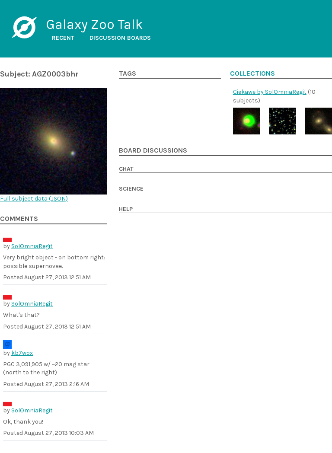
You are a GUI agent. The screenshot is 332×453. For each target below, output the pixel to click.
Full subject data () (34, 198)
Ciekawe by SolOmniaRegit (269, 92)
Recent (63, 37)
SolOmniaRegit (32, 246)
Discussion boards (120, 37)
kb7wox (22, 353)
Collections (252, 73)
